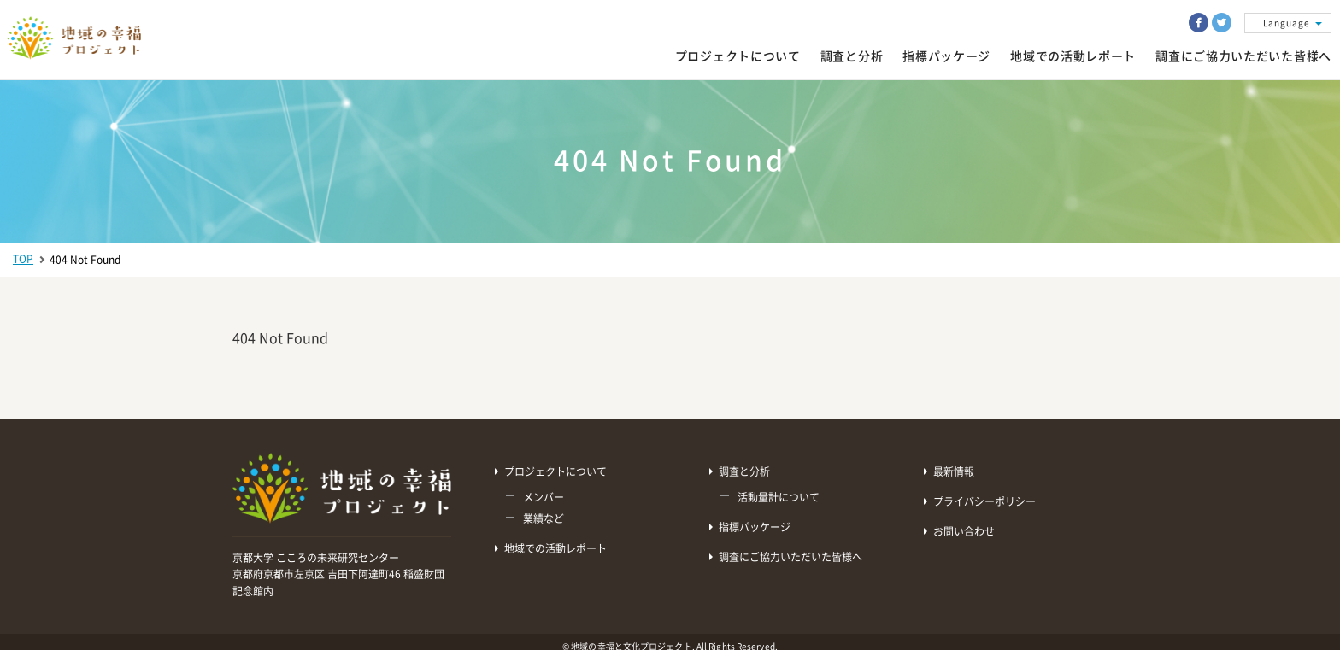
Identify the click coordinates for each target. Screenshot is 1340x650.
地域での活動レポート (555, 548)
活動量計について (779, 497)
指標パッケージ (946, 56)
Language (1286, 23)
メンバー (543, 497)
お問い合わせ (964, 531)
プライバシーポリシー (984, 501)
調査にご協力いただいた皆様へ (790, 557)
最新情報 (953, 471)
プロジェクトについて (738, 56)
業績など (543, 518)
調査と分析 (852, 56)
